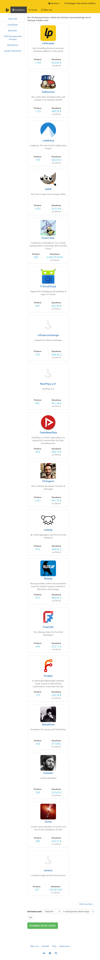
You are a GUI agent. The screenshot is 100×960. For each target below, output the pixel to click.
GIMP (48, 189)
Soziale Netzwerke (12, 51)
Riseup (48, 578)
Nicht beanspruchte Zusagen (13, 37)
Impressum (64, 946)
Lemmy (48, 529)
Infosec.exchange (48, 335)
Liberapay (48, 43)
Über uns (34, 946)
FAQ (54, 946)
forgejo (48, 675)
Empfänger (13, 24)
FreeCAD (48, 626)
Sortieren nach (34, 911)
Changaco (48, 480)
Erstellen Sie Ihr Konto (43, 925)
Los (30, 917)
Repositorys (12, 45)
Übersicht (12, 19)
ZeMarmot (48, 91)
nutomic (48, 772)
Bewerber (12, 30)
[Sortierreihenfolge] (77, 911)
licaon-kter (48, 237)
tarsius (48, 870)
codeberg (48, 140)
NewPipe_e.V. (48, 383)
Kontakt (45, 946)
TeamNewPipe (48, 432)
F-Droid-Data (48, 286)
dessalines (48, 724)
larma (48, 821)
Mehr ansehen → (87, 904)
